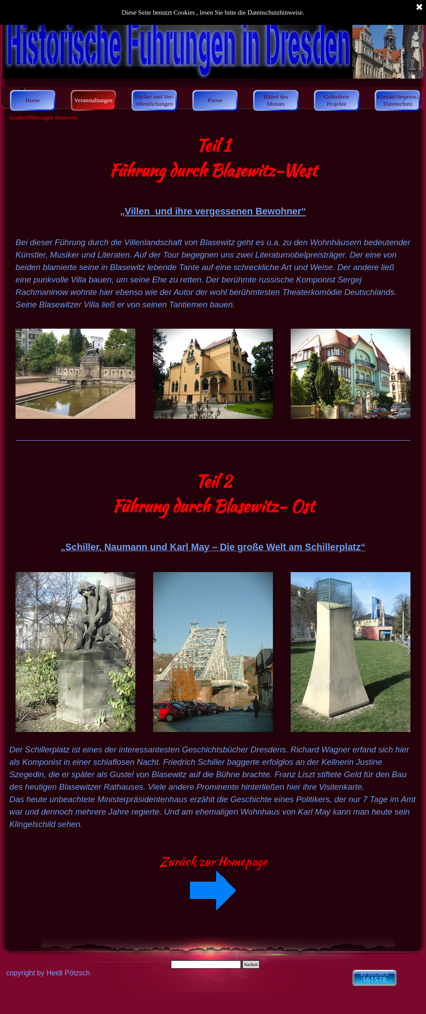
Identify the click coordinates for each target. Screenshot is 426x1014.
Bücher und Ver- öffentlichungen (154, 100)
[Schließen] (419, 7)
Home (32, 100)
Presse (214, 100)
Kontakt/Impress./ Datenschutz (398, 100)
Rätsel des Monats (276, 100)
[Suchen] (206, 964)
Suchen (251, 964)
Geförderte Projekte (337, 100)
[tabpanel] (213, 176)
